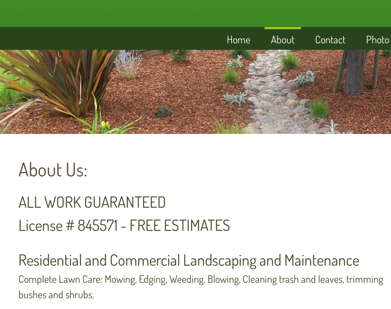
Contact (330, 39)
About (283, 39)
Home (238, 39)
